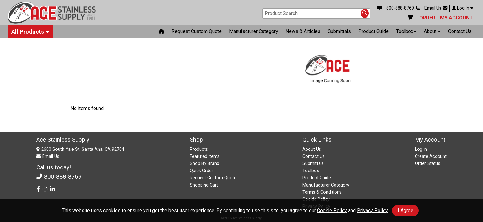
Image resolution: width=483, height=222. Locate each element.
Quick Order (201, 170)
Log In (462, 8)
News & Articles (303, 32)
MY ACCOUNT (456, 18)
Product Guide (373, 32)
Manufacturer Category (253, 32)
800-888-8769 (403, 8)
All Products (30, 32)
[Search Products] (365, 14)
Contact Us (460, 32)
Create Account (431, 156)
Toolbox (406, 32)
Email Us (435, 8)
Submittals (339, 32)
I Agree (405, 210)
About (432, 32)
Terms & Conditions (322, 192)
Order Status (427, 163)
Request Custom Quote (197, 32)
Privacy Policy (372, 210)
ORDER (427, 18)
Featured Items (205, 156)
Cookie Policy (332, 210)
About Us (311, 149)
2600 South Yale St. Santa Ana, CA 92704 (82, 149)
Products (199, 149)
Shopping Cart (204, 185)
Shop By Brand (204, 163)
